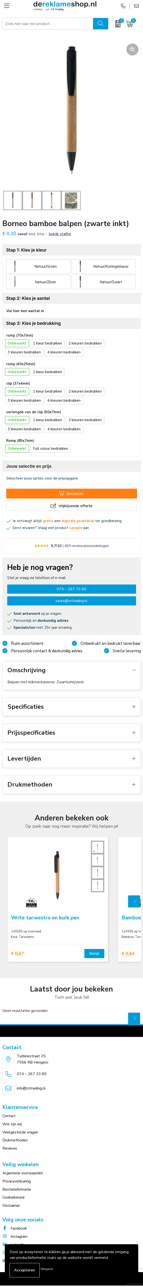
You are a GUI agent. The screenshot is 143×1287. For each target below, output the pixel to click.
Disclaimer (11, 1205)
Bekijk (94, 953)
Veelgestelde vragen (20, 1132)
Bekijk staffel (60, 234)
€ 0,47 (17, 953)
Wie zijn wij (12, 1124)
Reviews (9, 1148)
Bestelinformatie (16, 1189)
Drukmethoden (15, 1140)
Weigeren (47, 1269)
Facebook (14, 1228)
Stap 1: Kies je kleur (26, 249)
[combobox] (48, 23)
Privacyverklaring (16, 1181)
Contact (9, 1116)
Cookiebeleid (13, 1197)
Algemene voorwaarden (22, 1173)
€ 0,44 (128, 953)
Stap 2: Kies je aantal (28, 298)
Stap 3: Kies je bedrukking (33, 323)
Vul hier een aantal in (25, 311)
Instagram (14, 1236)
